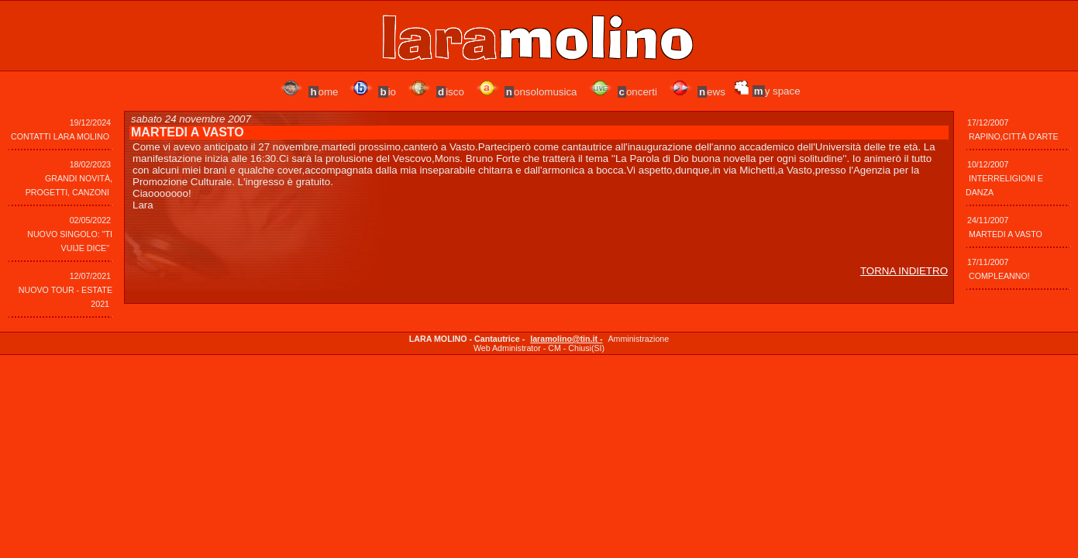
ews (711, 92)
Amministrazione (638, 338)
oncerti (637, 92)
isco (450, 92)
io (387, 92)
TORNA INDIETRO (904, 271)
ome (323, 92)
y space (777, 91)
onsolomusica (541, 92)
